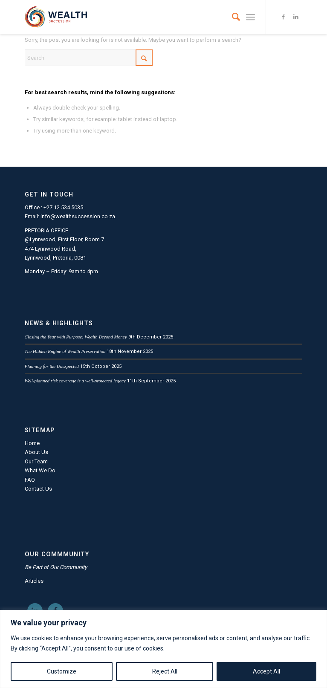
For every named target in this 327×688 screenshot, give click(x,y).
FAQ (30, 480)
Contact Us (38, 489)
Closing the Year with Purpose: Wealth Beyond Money (76, 336)
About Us (36, 452)
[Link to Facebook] (283, 17)
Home (32, 443)
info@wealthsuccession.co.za (78, 216)
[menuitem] (231, 17)
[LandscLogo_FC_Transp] (136, 17)
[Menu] (250, 17)
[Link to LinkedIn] (295, 17)
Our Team (36, 461)
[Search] (231, 17)
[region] (163, 649)
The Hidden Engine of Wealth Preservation (65, 351)
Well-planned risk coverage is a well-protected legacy (75, 380)
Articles (34, 581)
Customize (61, 671)
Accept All (266, 671)
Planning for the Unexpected (52, 366)
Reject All (164, 671)
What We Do (40, 470)
